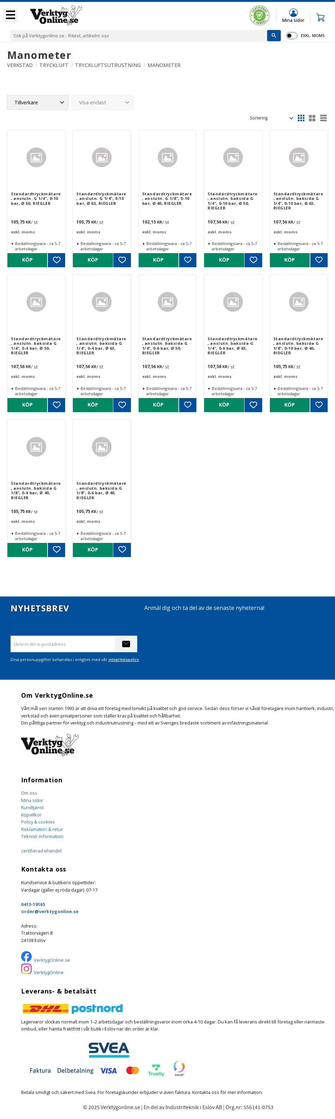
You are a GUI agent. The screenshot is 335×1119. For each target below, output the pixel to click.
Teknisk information (42, 836)
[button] (11, 15)
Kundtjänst (32, 807)
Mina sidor (32, 800)
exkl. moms (312, 35)
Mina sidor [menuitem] (293, 20)
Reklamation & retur (42, 829)
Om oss (29, 793)
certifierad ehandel (41, 851)
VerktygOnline (49, 972)
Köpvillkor (31, 815)
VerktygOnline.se (52, 960)
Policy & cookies (38, 822)
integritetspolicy (123, 659)
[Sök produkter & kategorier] (139, 35)
